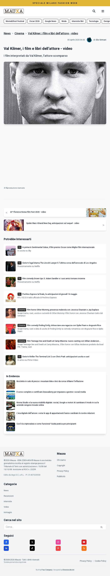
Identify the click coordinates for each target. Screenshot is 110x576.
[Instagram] (58, 542)
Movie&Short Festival (15, 21)
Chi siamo (61, 460)
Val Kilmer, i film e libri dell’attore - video (53, 33)
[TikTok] (32, 548)
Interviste (8, 501)
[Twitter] (32, 542)
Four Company (47, 570)
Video (6, 507)
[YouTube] (84, 542)
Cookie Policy (100, 561)
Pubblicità (61, 476)
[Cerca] (94, 11)
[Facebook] (6, 542)
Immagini (8, 512)
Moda (64, 21)
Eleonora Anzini (68, 570)
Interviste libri (78, 21)
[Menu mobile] (102, 11)
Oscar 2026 (34, 21)
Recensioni (9, 496)
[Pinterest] (58, 548)
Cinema (19, 33)
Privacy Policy (63, 471)
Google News (50, 21)
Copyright (61, 465)
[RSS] (84, 548)
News (7, 33)
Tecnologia (93, 21)
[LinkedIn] (6, 548)
